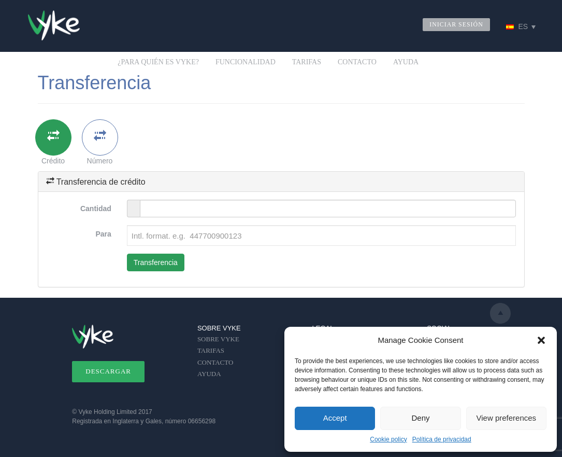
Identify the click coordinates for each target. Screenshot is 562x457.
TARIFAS (306, 62)
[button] (541, 340)
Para (103, 234)
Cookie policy (388, 439)
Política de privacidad (441, 439)
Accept (335, 417)
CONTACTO (357, 62)
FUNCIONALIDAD (245, 62)
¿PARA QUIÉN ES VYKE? (158, 62)
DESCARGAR (108, 371)
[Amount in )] (328, 208)
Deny (420, 417)
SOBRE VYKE (218, 339)
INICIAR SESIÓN (456, 24)
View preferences (507, 417)
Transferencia (156, 262)
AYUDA (406, 62)
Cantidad (95, 208)
